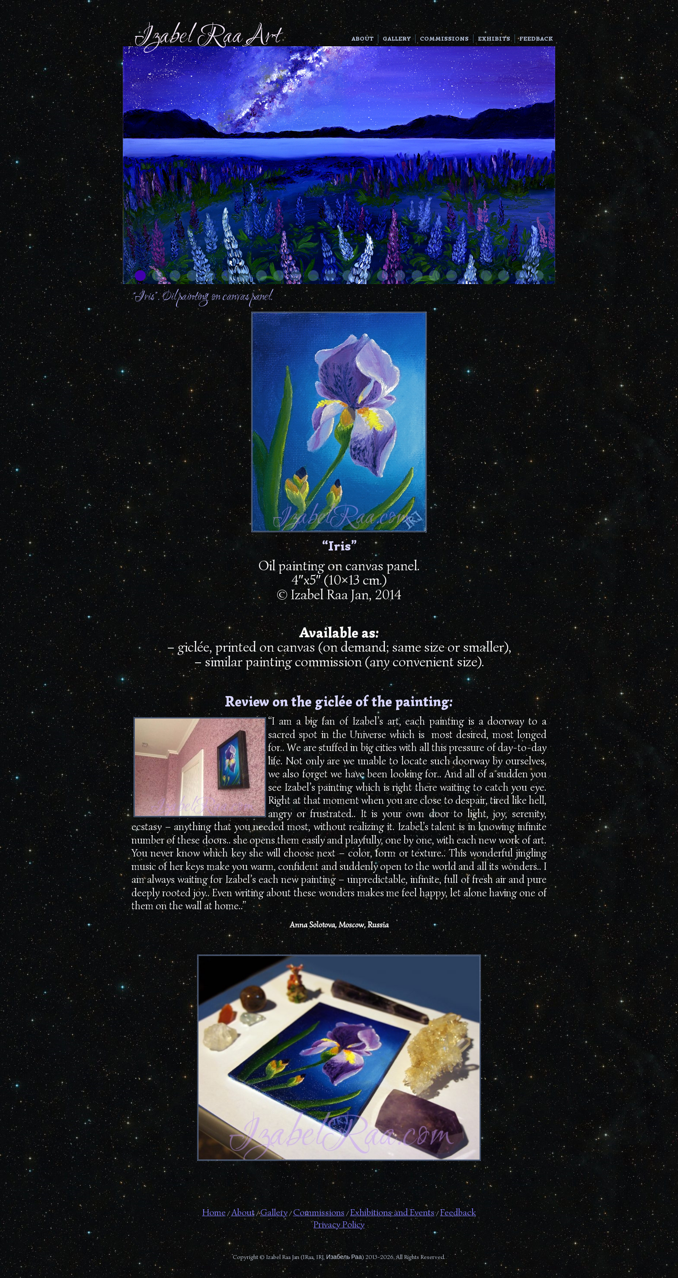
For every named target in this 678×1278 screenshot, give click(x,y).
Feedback (536, 38)
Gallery (397, 38)
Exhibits (494, 38)
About (363, 38)
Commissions (444, 38)
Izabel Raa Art (207, 36)
